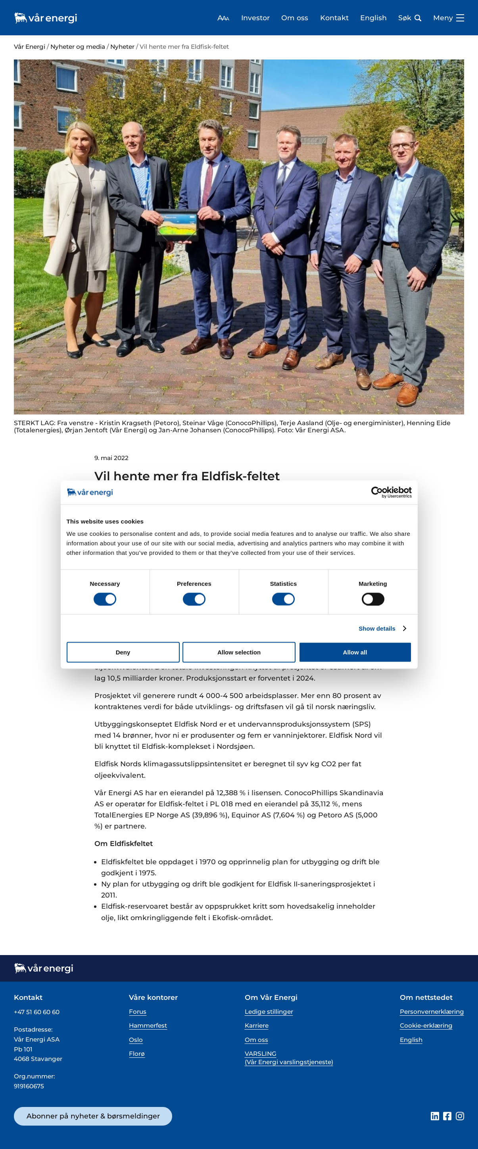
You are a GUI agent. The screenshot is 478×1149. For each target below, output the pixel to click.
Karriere (257, 1025)
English (373, 18)
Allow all (355, 652)
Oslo (136, 1039)
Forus (137, 1011)
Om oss (294, 18)
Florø (137, 1053)
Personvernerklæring (432, 1011)
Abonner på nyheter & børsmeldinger (93, 1116)
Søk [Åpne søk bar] (409, 18)
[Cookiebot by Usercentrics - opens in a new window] (377, 492)
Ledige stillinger (269, 1011)
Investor (255, 18)
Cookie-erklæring (426, 1025)
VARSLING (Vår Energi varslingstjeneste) (289, 1058)
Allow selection (239, 652)
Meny (448, 18)
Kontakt (334, 18)
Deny (123, 652)
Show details (377, 628)
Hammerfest (148, 1025)
